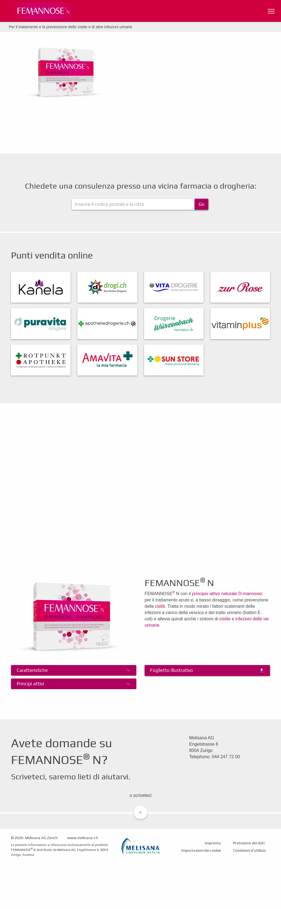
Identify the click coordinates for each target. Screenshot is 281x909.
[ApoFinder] (140, 204)
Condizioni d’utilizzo (249, 850)
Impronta (213, 843)
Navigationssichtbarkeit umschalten (272, 10)
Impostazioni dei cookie (201, 850)
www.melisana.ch (82, 838)
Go (201, 204)
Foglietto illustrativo (171, 670)
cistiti (160, 606)
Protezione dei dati (249, 843)
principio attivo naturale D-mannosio (227, 593)
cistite (225, 619)
